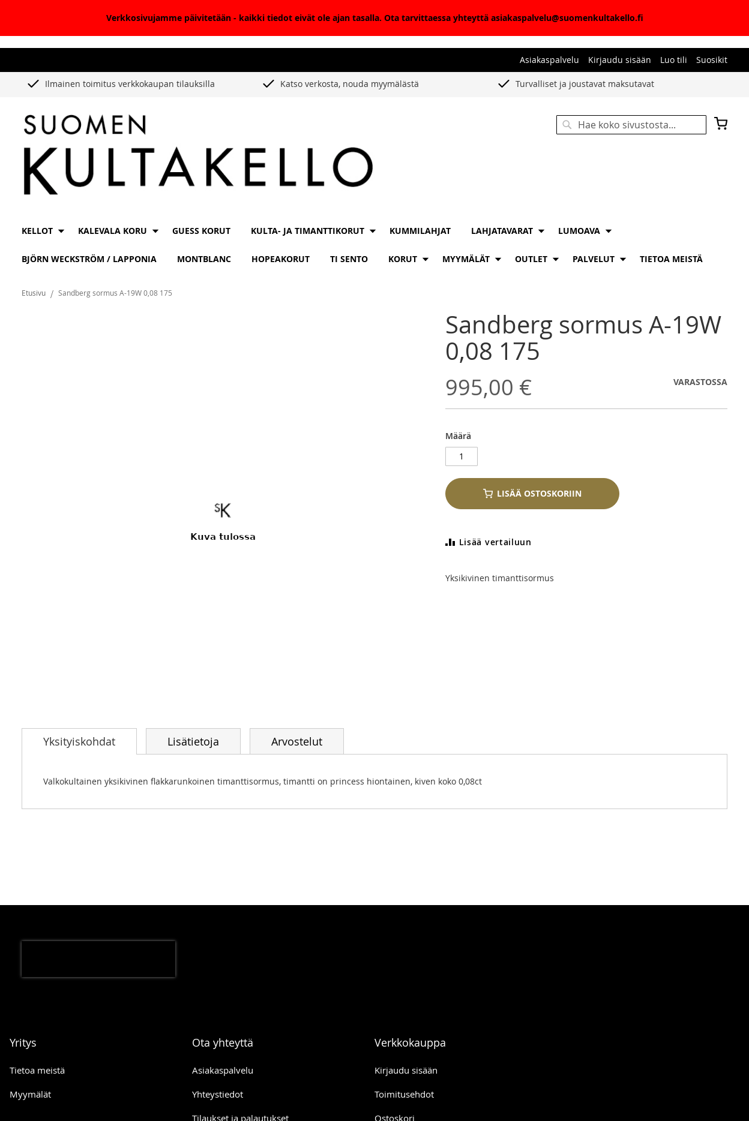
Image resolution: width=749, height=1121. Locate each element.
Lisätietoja (193, 741)
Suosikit (711, 59)
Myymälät (30, 1094)
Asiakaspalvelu (549, 59)
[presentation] (98, 959)
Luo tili (673, 59)
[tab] (79, 741)
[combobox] (631, 124)
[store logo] (198, 156)
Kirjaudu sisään (619, 59)
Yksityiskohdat (79, 741)
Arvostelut (296, 741)
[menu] (374, 245)
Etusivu (34, 292)
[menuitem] (39, 231)
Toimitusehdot (404, 1094)
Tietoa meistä (37, 1070)
